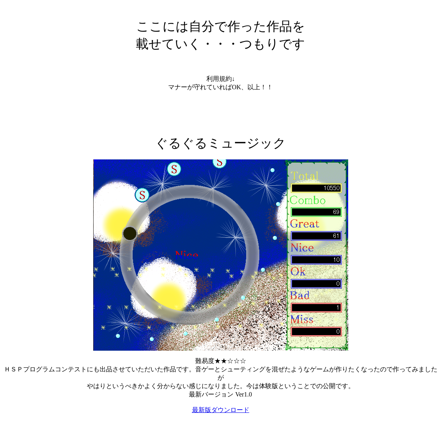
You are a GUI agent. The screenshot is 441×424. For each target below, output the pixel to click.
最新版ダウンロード (220, 409)
